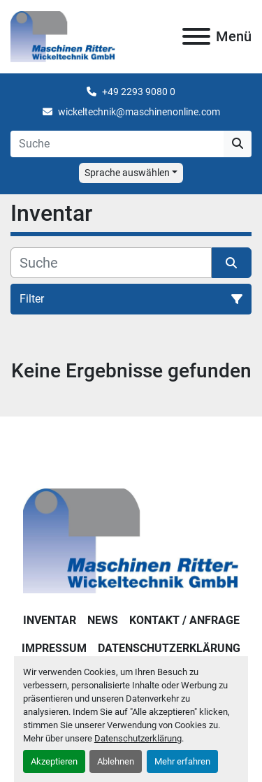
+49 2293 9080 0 (138, 91)
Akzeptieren (54, 761)
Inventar (49, 620)
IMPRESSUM (54, 648)
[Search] (117, 144)
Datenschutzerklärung (138, 738)
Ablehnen (115, 761)
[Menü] (196, 36)
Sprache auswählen (127, 172)
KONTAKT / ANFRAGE (184, 620)
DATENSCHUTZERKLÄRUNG (169, 648)
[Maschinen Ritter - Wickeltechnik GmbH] (131, 539)
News (102, 620)
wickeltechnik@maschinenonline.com (139, 111)
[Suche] (111, 262)
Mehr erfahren (182, 761)
